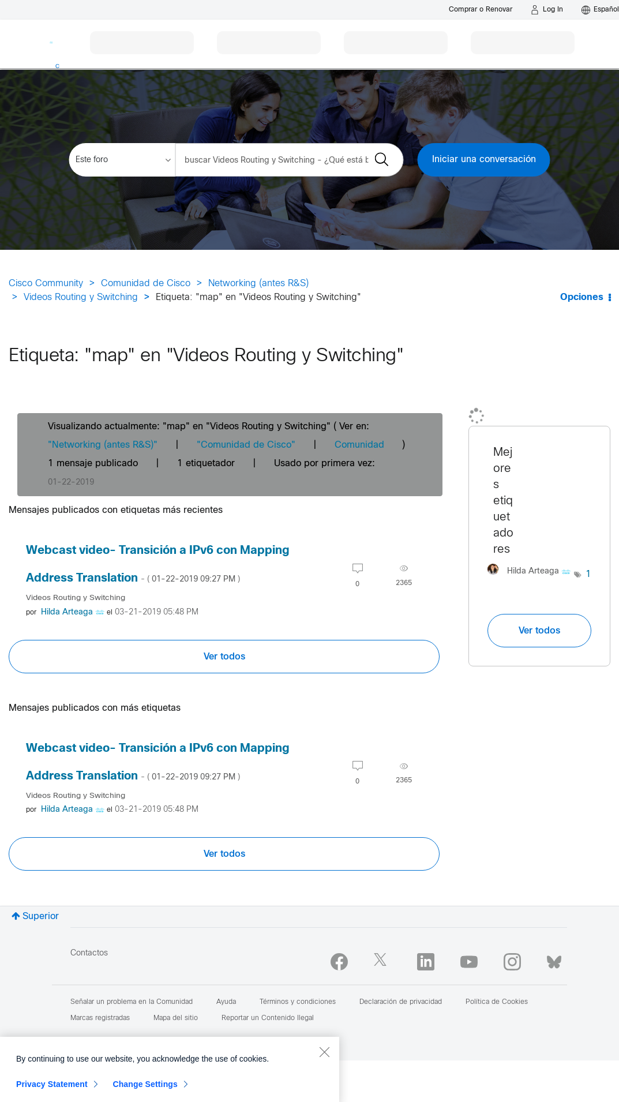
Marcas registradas (100, 1018)
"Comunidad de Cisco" (246, 445)
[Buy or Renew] (480, 9)
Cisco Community (46, 283)
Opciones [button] (581, 297)
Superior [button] (40, 916)
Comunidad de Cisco (145, 283)
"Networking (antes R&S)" (102, 445)
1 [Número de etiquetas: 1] (588, 574)
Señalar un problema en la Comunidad (131, 1002)
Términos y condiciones (298, 1002)
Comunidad (359, 445)
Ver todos (224, 656)
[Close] (324, 1086)
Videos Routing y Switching (81, 297)
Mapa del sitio (175, 1018)
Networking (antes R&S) (258, 283)
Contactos (89, 953)
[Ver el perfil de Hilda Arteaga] (67, 612)
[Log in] (547, 10)
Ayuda (226, 1002)
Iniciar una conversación (484, 159)
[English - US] (600, 10)
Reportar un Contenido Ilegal (268, 1018)
